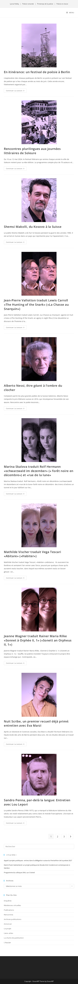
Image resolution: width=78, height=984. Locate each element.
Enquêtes (8, 901)
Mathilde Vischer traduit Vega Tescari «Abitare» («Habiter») (32, 554)
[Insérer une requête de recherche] (39, 846)
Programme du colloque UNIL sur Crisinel (19, 872)
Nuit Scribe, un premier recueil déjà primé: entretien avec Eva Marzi (36, 723)
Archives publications (12, 919)
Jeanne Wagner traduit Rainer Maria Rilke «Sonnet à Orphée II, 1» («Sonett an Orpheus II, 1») (38, 640)
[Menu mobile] (70, 12)
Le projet (7, 928)
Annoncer (8, 924)
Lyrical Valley (14, 4)
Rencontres (8, 915)
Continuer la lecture (16, 90)
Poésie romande (28, 4)
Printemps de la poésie (45, 4)
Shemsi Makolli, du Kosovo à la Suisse (32, 227)
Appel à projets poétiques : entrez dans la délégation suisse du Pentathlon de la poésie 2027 (38, 860)
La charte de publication (14, 938)
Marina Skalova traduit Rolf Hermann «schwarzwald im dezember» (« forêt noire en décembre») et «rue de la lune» (38, 470)
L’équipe (7, 942)
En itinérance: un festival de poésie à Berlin (37, 72)
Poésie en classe (62, 4)
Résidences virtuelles (12, 905)
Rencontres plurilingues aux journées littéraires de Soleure (32, 151)
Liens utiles (8, 933)
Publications (9, 910)
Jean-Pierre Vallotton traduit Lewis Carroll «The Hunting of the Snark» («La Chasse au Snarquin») (36, 304)
